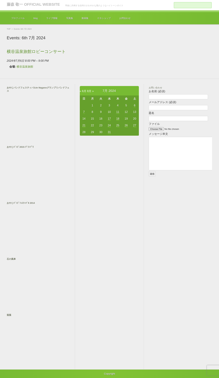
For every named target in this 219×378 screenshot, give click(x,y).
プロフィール (18, 18)
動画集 (85, 18)
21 (83, 125)
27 (134, 125)
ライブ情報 (52, 18)
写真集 (69, 18)
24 (109, 125)
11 (117, 111)
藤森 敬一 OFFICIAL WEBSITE (33, 4)
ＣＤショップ (104, 18)
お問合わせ (125, 18)
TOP (9, 29)
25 (117, 125)
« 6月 (83, 91)
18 (117, 118)
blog (35, 18)
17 (109, 118)
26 (126, 125)
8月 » (90, 91)
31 (109, 132)
